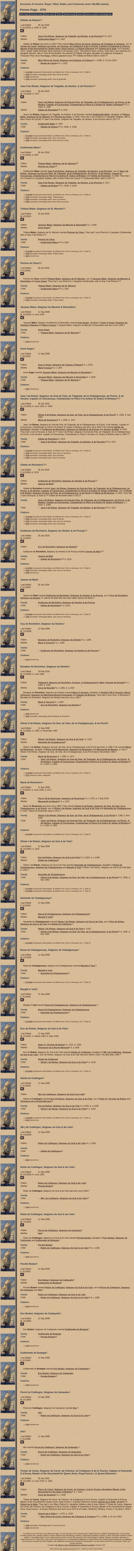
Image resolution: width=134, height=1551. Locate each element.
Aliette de (48, 860)
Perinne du (63, 117)
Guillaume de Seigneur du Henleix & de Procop (70, 429)
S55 (27, 77)
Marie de (47, 420)
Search (80, 14)
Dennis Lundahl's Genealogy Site (98, 14)
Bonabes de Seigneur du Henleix (59, 640)
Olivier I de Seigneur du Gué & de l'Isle (60, 739)
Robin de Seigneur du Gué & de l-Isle (62, 1143)
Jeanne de (111, 429)
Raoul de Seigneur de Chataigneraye (63, 914)
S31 (27, 775)
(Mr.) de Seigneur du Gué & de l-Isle (61, 1094)
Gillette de (49, 127)
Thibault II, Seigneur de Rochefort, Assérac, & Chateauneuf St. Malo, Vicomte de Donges (81, 683)
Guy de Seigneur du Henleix (57, 547)
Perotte (45, 1186)
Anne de (46, 688)
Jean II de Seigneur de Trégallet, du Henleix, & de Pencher (70, 36)
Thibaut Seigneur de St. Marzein (57, 163)
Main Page (24, 14)
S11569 (29, 72)
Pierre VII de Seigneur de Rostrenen (69, 749)
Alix (40, 1233)
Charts (59, 14)
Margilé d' (74, 867)
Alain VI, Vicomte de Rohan (51, 1045)
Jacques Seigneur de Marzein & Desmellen (62, 225)
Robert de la (29, 1504)
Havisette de (51, 742)
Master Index (49, 14)
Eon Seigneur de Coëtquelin (55, 1280)
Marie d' (46, 643)
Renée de (48, 63)
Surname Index (36, 14)
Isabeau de (86, 695)
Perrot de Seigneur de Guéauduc (59, 1230)
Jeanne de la (107, 49)
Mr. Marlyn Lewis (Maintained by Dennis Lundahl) (74, 1545)
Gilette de (48, 110)
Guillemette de (47, 1240)
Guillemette (46, 39)
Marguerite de (107, 749)
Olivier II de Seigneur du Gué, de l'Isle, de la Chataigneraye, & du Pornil (76, 415)
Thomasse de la (53, 1047)
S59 (27, 75)
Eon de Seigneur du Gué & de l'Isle (59, 857)
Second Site (72, 1549)
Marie (49, 325)
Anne (44, 228)
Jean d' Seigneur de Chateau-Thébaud (60, 365)
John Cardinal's (64, 1549)
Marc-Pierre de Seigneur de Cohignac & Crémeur (97, 44)
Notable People (70, 14)
